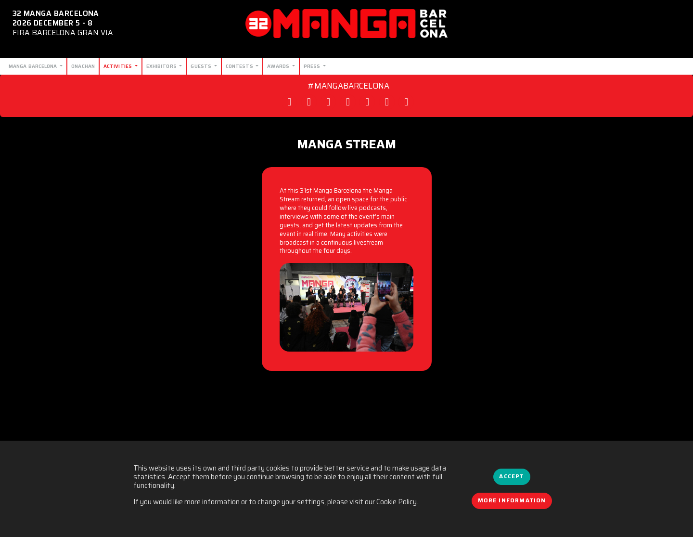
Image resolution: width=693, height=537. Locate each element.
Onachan (83, 66)
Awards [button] (279, 66)
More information (512, 500)
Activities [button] (118, 66)
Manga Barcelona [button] (34, 66)
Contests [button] (240, 66)
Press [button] (313, 66)
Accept (511, 476)
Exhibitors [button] (162, 66)
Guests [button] (202, 66)
